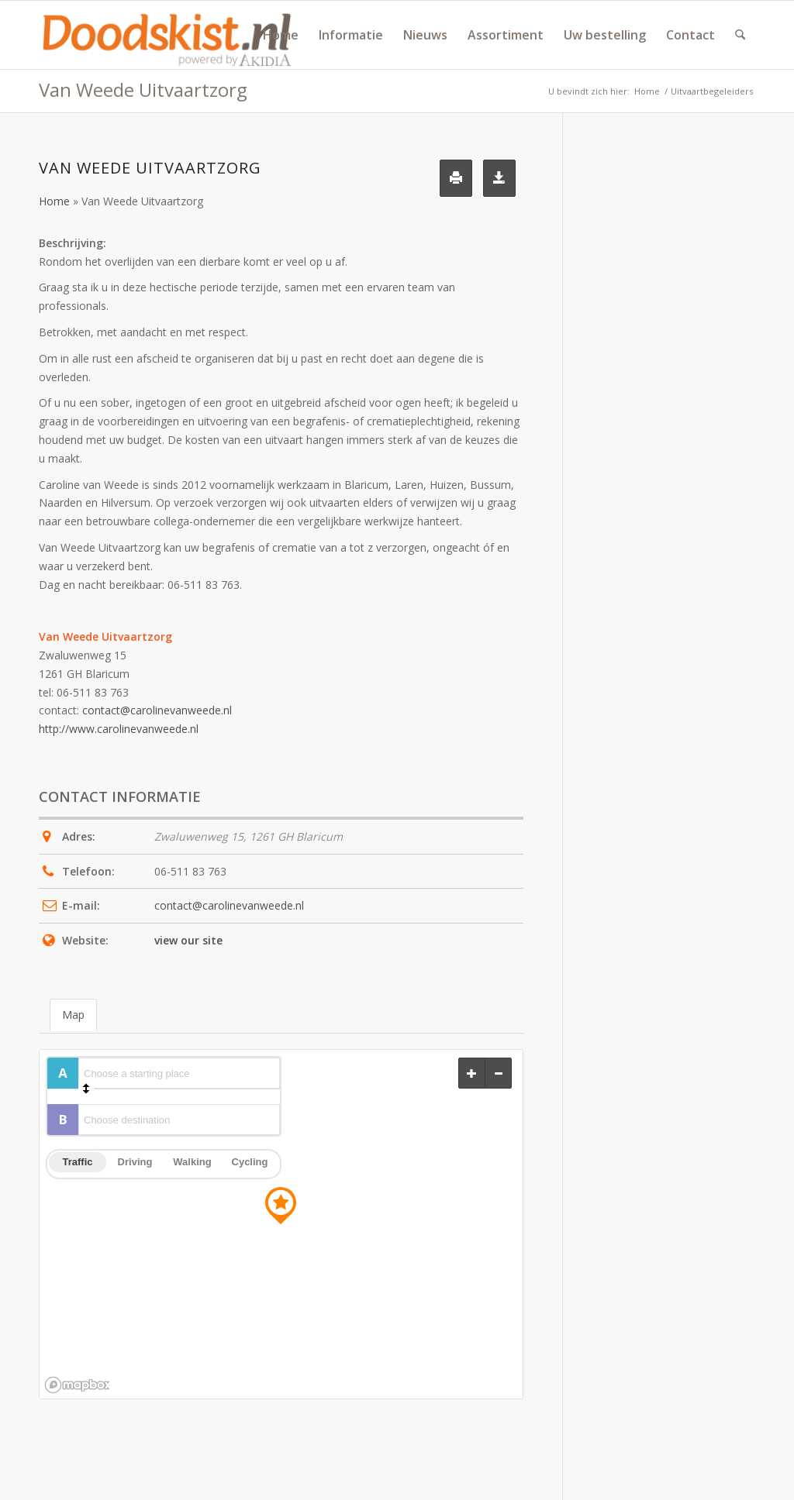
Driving (135, 1162)
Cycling (250, 1162)
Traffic (77, 1162)
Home (54, 201)
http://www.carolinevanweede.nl (118, 728)
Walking (192, 1162)
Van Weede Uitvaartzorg (143, 89)
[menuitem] (281, 35)
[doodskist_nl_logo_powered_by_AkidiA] (167, 35)
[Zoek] (740, 35)
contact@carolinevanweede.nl (157, 710)
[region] (281, 1224)
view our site (188, 940)
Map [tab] (73, 1014)
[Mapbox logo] (76, 1385)
